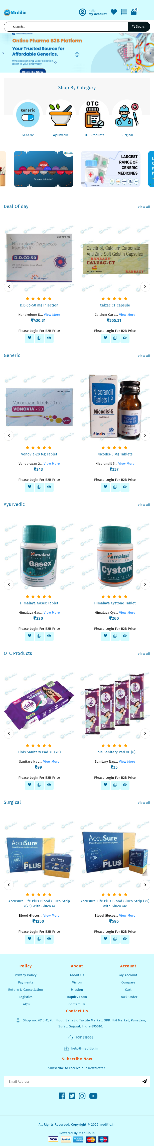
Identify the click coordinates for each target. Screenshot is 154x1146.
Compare (128, 982)
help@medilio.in (81, 1048)
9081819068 (80, 1037)
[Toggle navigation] (146, 10)
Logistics (26, 997)
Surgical (127, 135)
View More (52, 315)
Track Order (128, 997)
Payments (25, 982)
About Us (77, 975)
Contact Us (77, 1004)
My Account (128, 975)
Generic (28, 135)
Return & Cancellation (25, 990)
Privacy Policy (26, 975)
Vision (77, 982)
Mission (77, 990)
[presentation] (9, 287)
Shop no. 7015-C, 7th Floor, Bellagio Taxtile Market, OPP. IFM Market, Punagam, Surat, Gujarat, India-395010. (80, 1023)
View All (144, 207)
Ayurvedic (61, 135)
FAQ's (26, 1004)
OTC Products (93, 135)
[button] (3, 52)
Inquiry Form (77, 997)
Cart (128, 990)
